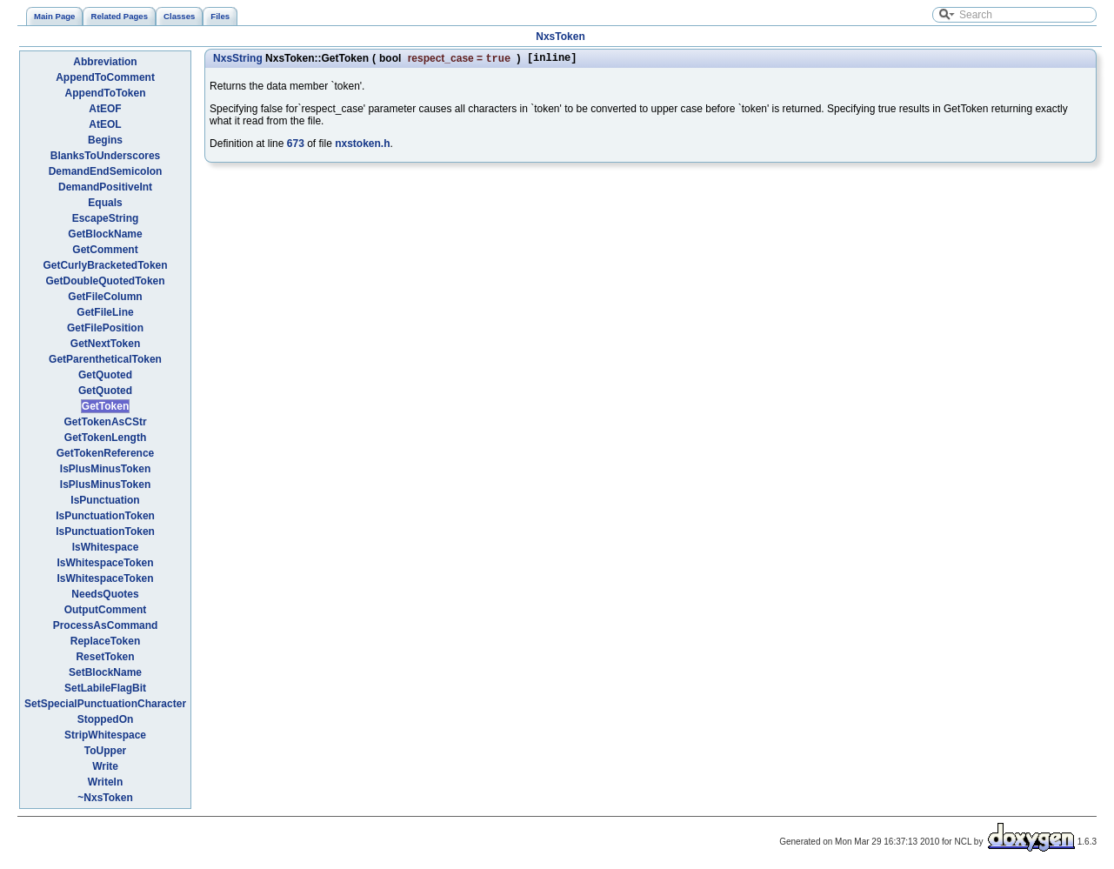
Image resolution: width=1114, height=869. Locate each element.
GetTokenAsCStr (104, 422)
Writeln (105, 782)
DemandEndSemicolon (106, 171)
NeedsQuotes (104, 594)
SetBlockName (105, 672)
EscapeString (105, 218)
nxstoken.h (362, 145)
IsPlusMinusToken (105, 469)
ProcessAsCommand (105, 625)
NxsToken (560, 36)
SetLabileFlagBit (105, 688)
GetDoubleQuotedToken (104, 281)
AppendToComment (105, 77)
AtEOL (105, 124)
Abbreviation (105, 62)
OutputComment (105, 610)
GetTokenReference (105, 453)
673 (295, 145)
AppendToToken (105, 93)
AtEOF (105, 109)
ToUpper (105, 751)
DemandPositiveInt (105, 187)
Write (105, 766)
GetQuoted (105, 375)
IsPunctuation (104, 500)
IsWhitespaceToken (105, 563)
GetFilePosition (105, 328)
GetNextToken (105, 344)
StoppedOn (105, 719)
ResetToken (105, 657)
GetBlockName (105, 234)
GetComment (104, 250)
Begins (105, 140)
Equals (105, 203)
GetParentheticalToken (105, 359)
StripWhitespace (105, 735)
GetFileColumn (105, 297)
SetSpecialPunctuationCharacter (105, 704)
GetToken (105, 406)
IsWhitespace (105, 547)
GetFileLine (105, 312)
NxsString (238, 59)
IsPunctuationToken (105, 516)
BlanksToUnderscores (105, 156)
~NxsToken (104, 798)
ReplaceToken (105, 641)
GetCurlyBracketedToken (105, 265)
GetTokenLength (105, 437)
